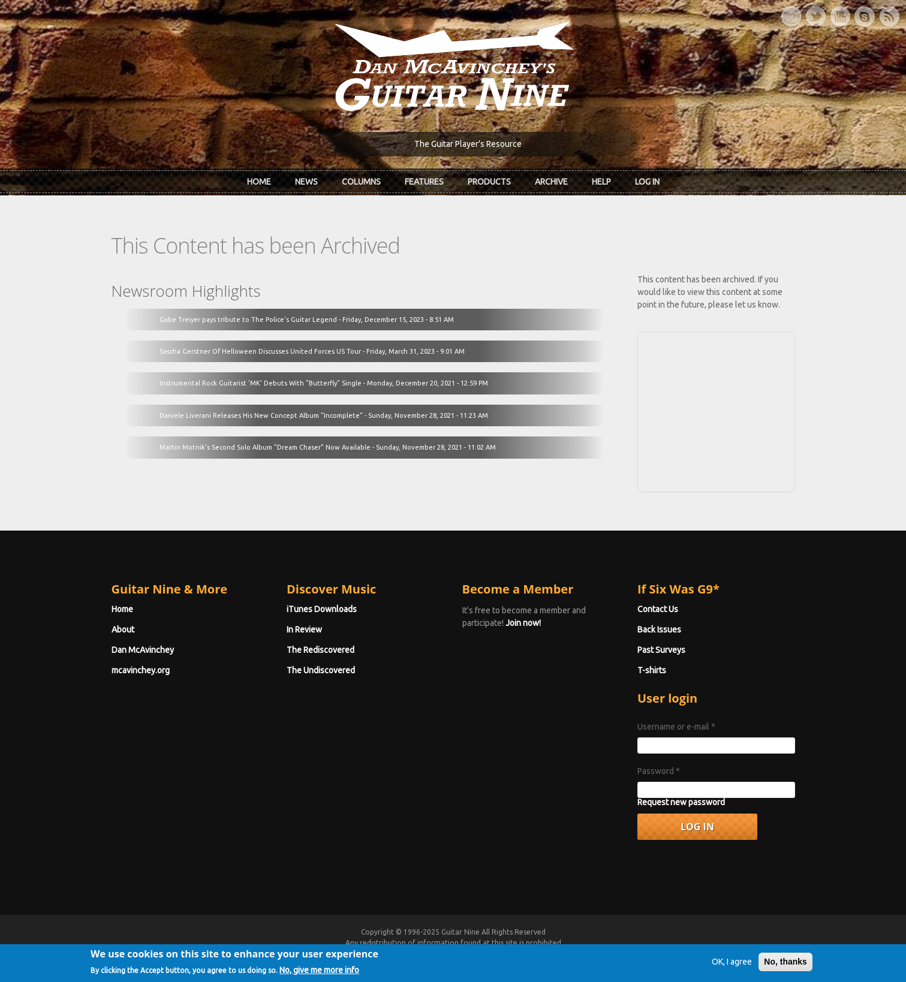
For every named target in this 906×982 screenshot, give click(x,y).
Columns (361, 181)
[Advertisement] (716, 410)
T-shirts (651, 670)
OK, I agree (732, 966)
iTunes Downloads (322, 609)
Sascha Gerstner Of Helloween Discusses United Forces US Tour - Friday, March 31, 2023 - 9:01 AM (312, 351)
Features (424, 181)
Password (658, 771)
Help (601, 181)
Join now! (523, 623)
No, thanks (785, 966)
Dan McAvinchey (143, 650)
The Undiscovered (321, 670)
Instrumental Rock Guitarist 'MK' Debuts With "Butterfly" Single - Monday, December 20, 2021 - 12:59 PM (323, 383)
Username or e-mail (676, 726)
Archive (551, 181)
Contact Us (657, 609)
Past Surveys (661, 650)
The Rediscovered (320, 650)
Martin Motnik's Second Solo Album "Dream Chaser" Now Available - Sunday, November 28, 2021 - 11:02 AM (327, 447)
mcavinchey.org (141, 670)
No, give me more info (319, 973)
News (306, 181)
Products (489, 181)
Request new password (681, 802)
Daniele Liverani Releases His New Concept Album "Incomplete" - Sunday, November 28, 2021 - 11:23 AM (323, 415)
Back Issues (659, 629)
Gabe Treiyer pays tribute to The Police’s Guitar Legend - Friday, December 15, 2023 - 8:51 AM (306, 319)
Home (259, 181)
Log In (647, 181)
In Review (304, 629)
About (123, 629)
